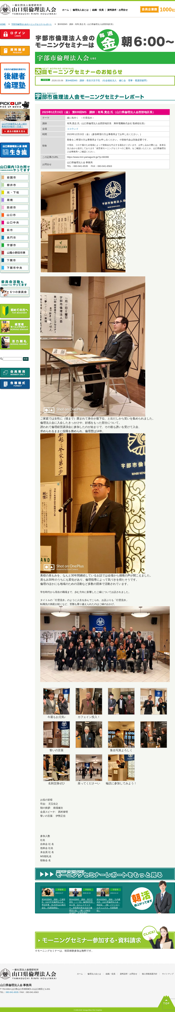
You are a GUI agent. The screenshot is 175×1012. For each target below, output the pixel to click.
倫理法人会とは (81, 10)
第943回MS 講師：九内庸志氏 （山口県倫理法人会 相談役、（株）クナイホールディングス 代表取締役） (108, 904)
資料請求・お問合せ (117, 10)
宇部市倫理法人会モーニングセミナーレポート (31, 24)
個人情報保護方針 (149, 974)
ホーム (65, 10)
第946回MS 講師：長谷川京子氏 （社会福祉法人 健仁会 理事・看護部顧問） (107, 80)
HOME (3, 24)
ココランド (72, 129)
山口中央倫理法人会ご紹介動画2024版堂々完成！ (14, 125)
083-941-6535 (12, 992)
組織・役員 (98, 10)
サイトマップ (168, 974)
